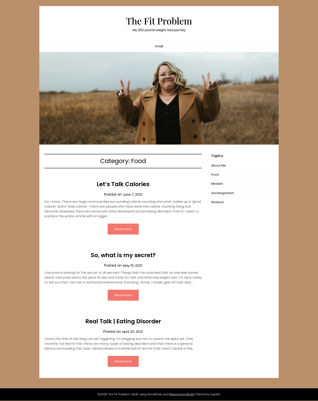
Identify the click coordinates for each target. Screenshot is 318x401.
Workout (217, 202)
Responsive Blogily (182, 395)
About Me (218, 165)
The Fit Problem (159, 20)
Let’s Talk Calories (123, 184)
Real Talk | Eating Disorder (123, 321)
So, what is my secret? (123, 255)
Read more (123, 229)
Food (215, 174)
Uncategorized (222, 193)
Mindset (217, 183)
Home (159, 46)
